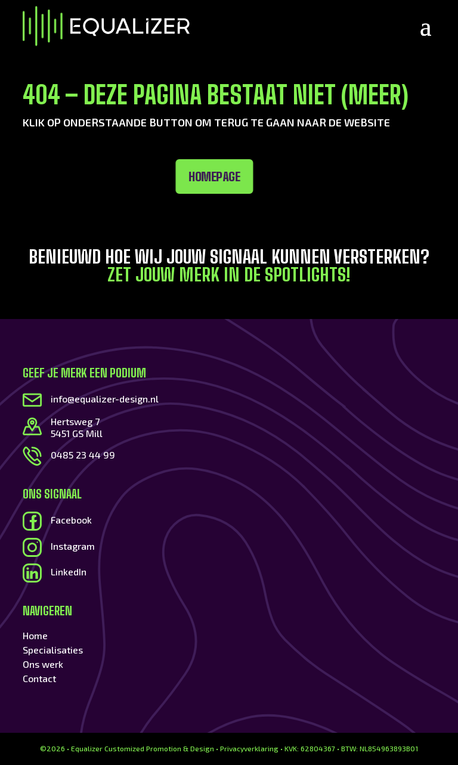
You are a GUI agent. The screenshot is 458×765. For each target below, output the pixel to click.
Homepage (142, 176)
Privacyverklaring (249, 748)
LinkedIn (68, 571)
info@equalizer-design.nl (105, 398)
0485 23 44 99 (83, 454)
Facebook (71, 519)
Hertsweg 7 (75, 421)
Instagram (73, 546)
